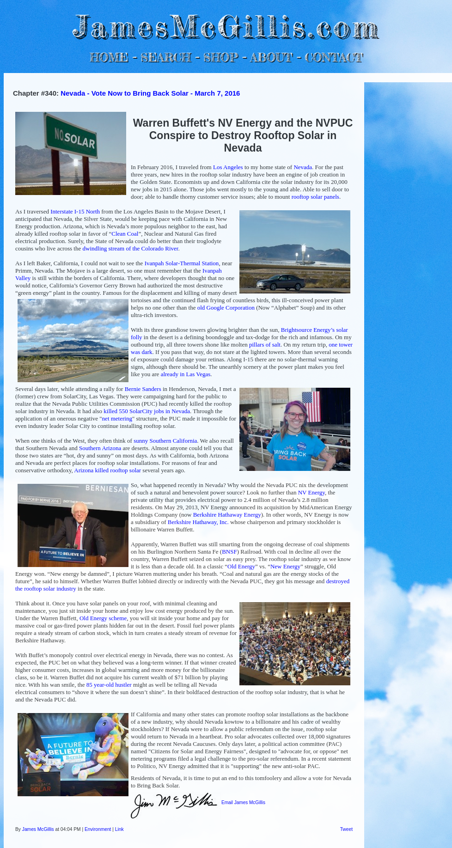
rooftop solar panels (315, 196)
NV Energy (311, 492)
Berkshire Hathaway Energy (227, 514)
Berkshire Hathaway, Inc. (198, 522)
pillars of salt (265, 344)
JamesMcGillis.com (226, 25)
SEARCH (165, 57)
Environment (98, 829)
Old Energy (241, 566)
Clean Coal (124, 233)
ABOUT (271, 57)
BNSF (229, 551)
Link (119, 829)
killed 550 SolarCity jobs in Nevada (147, 411)
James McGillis (38, 829)
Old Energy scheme (103, 618)
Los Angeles (228, 167)
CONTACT (333, 57)
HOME (109, 57)
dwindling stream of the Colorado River (130, 248)
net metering (117, 418)
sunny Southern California (165, 440)
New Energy (285, 566)
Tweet (346, 829)
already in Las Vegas (186, 374)
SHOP (220, 57)
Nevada (302, 167)
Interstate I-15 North (75, 211)
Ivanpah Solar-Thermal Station (182, 263)
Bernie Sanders (143, 388)
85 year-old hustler (109, 684)
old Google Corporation (226, 307)
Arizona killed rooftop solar (107, 470)
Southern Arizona (100, 448)
